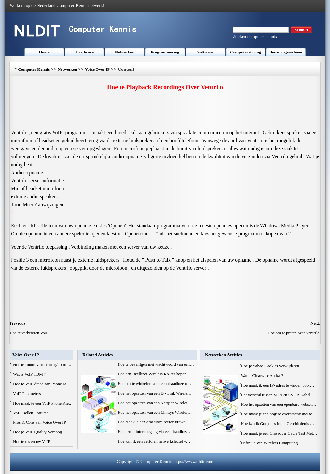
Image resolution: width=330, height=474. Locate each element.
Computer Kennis (34, 69)
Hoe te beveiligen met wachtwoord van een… (156, 364)
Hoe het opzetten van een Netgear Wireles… (155, 402)
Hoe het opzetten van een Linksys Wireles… (155, 412)
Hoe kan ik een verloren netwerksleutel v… (154, 441)
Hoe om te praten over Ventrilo (294, 333)
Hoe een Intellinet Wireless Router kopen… (154, 374)
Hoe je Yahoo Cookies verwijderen (270, 366)
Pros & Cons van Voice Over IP (40, 422)
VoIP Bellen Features (31, 412)
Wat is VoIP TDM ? (30, 374)
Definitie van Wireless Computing (270, 442)
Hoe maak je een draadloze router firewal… (154, 422)
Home (44, 52)
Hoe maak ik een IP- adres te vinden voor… (277, 385)
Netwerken (125, 52)
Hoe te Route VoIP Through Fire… (42, 364)
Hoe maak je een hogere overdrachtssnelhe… (279, 414)
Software (205, 52)
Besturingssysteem (285, 52)
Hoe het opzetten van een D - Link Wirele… (154, 393)
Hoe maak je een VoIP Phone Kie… (43, 403)
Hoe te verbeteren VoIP (29, 333)
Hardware (84, 52)
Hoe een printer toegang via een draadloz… (154, 431)
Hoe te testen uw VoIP (32, 441)
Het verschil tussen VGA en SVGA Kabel (276, 394)
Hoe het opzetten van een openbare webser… (278, 404)
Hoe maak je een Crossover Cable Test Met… (279, 433)
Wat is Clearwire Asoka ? (262, 375)
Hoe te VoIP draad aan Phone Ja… (41, 383)
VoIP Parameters (27, 393)
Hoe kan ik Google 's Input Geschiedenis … (277, 423)
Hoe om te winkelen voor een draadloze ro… (155, 383)
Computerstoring (245, 52)
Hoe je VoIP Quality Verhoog (38, 431)
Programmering (165, 52)
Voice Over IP (97, 69)
